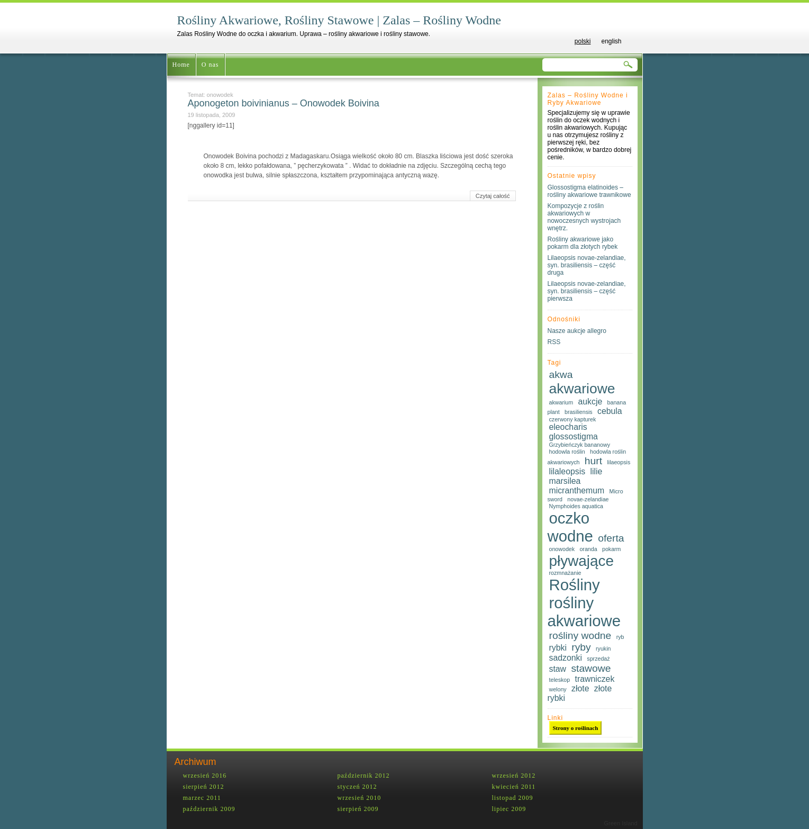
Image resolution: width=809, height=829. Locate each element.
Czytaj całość (493, 196)
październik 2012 (364, 775)
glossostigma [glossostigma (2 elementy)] (573, 436)
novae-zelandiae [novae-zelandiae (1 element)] (587, 499)
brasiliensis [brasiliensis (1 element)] (579, 412)
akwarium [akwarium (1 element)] (561, 402)
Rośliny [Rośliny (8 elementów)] (574, 584)
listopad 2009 (512, 797)
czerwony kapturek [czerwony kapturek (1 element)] (572, 419)
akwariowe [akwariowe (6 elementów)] (582, 389)
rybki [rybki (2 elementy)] (558, 647)
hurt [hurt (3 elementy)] (593, 460)
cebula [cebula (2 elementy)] (609, 411)
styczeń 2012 (357, 786)
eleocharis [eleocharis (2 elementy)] (568, 426)
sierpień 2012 (203, 786)
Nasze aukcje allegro (577, 331)
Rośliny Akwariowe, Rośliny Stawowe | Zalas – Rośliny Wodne (339, 20)
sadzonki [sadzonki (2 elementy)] (565, 657)
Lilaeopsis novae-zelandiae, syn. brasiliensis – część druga (587, 265)
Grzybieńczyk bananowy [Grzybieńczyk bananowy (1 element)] (580, 444)
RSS (554, 342)
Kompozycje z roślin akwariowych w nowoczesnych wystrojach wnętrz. (584, 217)
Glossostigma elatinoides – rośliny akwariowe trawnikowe (589, 191)
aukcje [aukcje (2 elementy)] (590, 401)
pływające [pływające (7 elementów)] (581, 561)
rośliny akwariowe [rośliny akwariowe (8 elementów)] (584, 611)
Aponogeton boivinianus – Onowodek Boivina (283, 103)
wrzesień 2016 (205, 775)
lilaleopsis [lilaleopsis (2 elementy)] (567, 471)
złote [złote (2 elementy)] (580, 688)
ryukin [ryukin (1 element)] (603, 648)
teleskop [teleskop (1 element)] (559, 680)
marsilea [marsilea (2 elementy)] (565, 480)
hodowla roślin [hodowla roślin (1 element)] (567, 451)
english (611, 41)
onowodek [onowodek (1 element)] (562, 549)
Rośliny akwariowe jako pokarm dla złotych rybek (583, 243)
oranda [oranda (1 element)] (588, 549)
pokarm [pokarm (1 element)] (611, 549)
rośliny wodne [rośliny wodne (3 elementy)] (580, 635)
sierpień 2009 (358, 809)
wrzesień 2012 (514, 775)
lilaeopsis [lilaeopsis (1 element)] (618, 462)
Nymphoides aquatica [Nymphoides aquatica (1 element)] (576, 506)
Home (181, 64)
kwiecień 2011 (514, 786)
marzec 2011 (202, 797)
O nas (210, 64)
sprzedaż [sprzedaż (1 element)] (598, 658)
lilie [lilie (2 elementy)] (596, 471)
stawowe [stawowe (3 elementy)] (591, 668)
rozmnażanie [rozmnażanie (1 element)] (565, 573)
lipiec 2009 (509, 809)
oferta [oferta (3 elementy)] (611, 538)
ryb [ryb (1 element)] (620, 637)
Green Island (621, 823)
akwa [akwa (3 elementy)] (561, 374)
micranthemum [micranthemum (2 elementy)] (577, 490)
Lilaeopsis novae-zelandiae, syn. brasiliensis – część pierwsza (587, 291)
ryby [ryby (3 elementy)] (580, 647)
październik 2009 (209, 809)
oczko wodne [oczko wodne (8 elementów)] (570, 527)
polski (583, 41)
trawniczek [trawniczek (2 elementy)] (595, 678)
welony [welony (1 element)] (558, 689)
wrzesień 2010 (359, 797)
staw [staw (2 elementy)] (558, 668)
